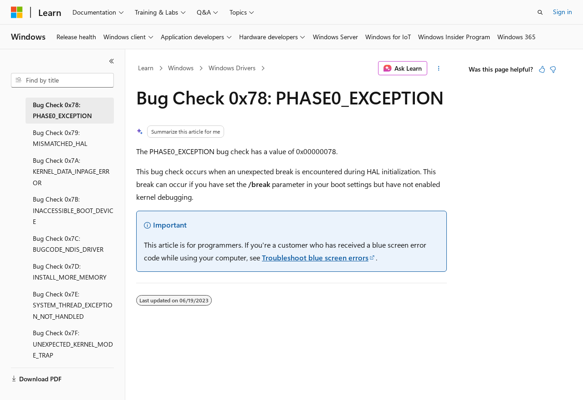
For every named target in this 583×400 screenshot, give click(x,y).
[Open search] (540, 12)
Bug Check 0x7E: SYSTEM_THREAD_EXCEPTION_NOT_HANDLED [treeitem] (73, 305)
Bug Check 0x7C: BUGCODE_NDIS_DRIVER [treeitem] (68, 244)
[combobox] (62, 80)
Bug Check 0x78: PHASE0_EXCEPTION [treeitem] (62, 110)
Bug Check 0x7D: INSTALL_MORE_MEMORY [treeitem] (70, 272)
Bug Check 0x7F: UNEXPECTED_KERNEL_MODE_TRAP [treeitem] (73, 343)
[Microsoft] (17, 12)
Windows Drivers (232, 67)
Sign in (562, 11)
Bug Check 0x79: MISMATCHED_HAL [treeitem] (60, 138)
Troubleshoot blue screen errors (315, 257)
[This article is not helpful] (552, 69)
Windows (181, 67)
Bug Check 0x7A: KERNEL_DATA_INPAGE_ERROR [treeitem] (71, 171)
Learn (145, 67)
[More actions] (439, 68)
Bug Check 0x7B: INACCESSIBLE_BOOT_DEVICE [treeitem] (73, 210)
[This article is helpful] (542, 69)
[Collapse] (111, 61)
